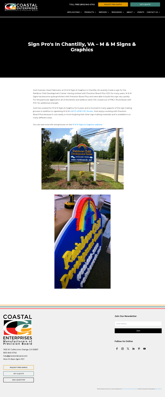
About (130, 12)
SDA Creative (158, 388)
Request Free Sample (113, 4)
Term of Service (126, 388)
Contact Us (152, 12)
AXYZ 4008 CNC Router (82, 111)
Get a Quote (145, 4)
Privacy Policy (134, 388)
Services (103, 12)
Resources (117, 12)
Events (141, 12)
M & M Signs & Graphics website (87, 124)
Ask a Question (18, 380)
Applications (73, 12)
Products (89, 12)
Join (138, 331)
